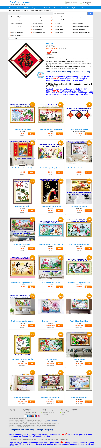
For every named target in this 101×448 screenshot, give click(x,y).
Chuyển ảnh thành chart (48, 411)
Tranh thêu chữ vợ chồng (22, 129)
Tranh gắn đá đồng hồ (17, 35)
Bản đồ (63, 412)
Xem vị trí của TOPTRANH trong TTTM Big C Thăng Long (68, 72)
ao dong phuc (74, 411)
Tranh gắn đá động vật (17, 32)
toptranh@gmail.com (53, 420)
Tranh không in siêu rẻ (37, 26)
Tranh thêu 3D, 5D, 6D (16, 26)
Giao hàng (45, 414)
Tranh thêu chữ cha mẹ (79, 397)
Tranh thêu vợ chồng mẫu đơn (50, 168)
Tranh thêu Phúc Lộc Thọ (79, 129)
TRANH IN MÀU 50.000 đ (17, 29)
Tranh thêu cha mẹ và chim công (22, 321)
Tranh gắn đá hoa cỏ (37, 29)
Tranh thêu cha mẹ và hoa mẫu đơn (51, 244)
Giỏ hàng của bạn (87, 2)
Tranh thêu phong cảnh (38, 17)
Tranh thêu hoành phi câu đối (22, 168)
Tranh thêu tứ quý (57, 26)
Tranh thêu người (15, 20)
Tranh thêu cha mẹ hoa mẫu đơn (79, 283)
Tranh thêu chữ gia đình (79, 206)
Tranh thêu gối (56, 23)
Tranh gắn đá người (58, 32)
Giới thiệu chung (15, 411)
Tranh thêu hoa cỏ (57, 17)
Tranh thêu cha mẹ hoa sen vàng (22, 283)
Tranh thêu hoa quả (78, 20)
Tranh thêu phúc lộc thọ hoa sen (51, 129)
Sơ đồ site (64, 414)
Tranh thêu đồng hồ (78, 23)
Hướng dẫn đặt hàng (72, 2)
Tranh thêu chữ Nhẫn (22, 206)
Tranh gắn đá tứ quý (58, 29)
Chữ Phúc (49, 43)
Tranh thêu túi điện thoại (38, 23)
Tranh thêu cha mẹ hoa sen (50, 283)
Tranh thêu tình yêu (16, 16)
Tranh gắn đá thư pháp (79, 29)
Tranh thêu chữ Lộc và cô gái (51, 206)
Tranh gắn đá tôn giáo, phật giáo (81, 32)
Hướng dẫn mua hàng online (31, 411)
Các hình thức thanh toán (30, 412)
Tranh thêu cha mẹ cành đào (50, 397)
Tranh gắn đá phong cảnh (38, 32)
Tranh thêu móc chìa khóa (59, 20)
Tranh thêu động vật (37, 20)
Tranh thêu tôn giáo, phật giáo (81, 26)
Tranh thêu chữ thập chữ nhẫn (22, 359)
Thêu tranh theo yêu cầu (48, 412)
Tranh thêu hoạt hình (78, 17)
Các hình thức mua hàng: (30, 414)
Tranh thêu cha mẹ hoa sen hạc (79, 244)
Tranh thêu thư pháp (16, 23)
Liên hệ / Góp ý (65, 411)
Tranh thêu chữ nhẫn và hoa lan (79, 168)
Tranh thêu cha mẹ (50, 359)
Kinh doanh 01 (50, 57)
